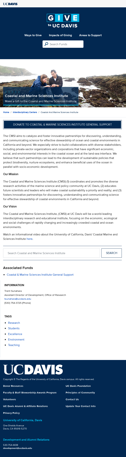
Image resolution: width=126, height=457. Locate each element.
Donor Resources (13, 386)
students (13, 328)
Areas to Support (90, 35)
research (14, 323)
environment (16, 339)
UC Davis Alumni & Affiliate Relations (25, 406)
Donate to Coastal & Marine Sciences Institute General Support (62, 124)
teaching (14, 345)
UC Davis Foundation (78, 386)
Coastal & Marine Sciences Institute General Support (40, 275)
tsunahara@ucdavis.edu (17, 299)
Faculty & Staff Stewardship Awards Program (29, 392)
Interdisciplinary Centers (25, 112)
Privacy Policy (11, 413)
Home (6, 112)
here (29, 239)
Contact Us (72, 399)
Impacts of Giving (60, 35)
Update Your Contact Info (81, 406)
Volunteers (9, 399)
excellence (15, 334)
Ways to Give (33, 35)
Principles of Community (80, 392)
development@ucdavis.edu (17, 448)
